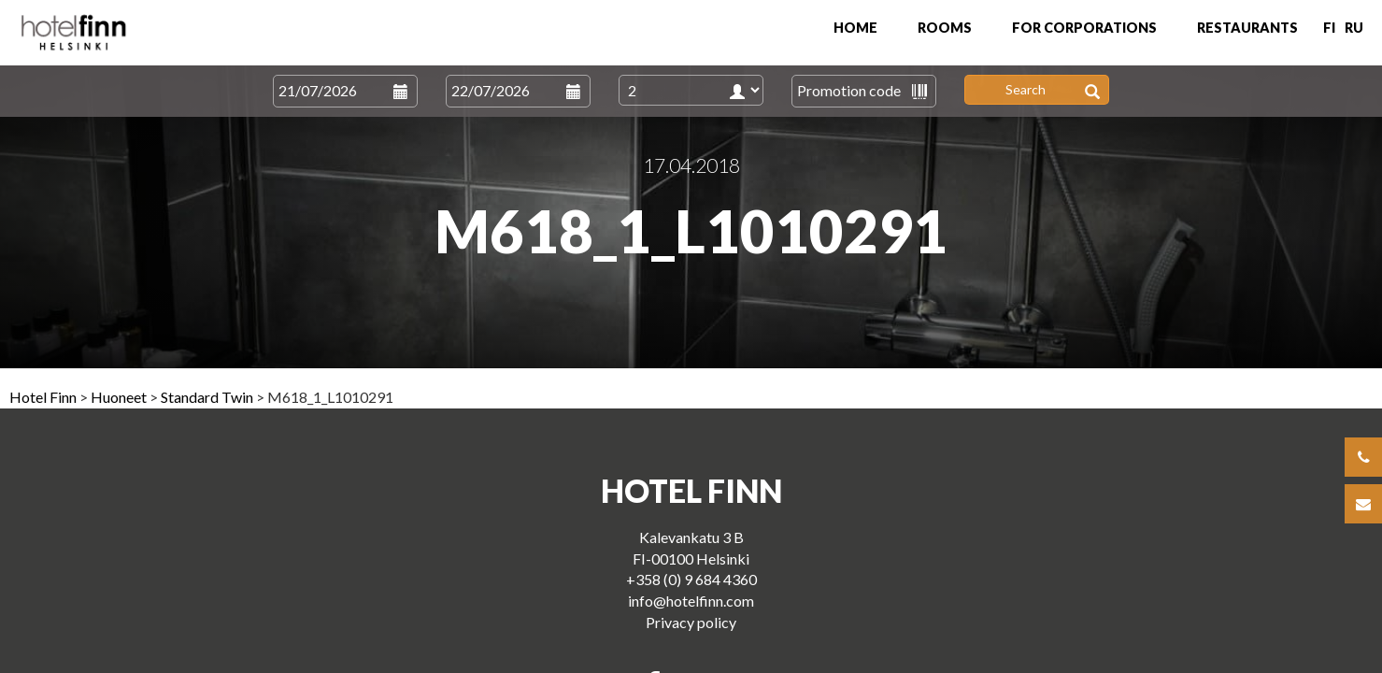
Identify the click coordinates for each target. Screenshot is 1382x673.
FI (1329, 28)
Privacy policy (691, 622)
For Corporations (1084, 28)
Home (855, 28)
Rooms (945, 28)
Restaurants (1247, 28)
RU (1354, 28)
